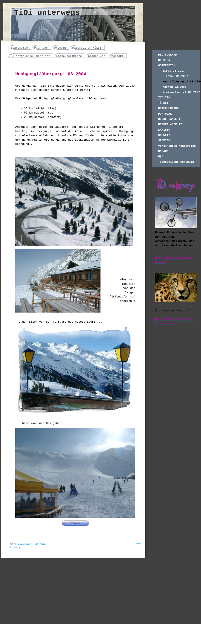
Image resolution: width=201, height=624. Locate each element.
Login (137, 543)
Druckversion (20, 544)
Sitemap (40, 544)
